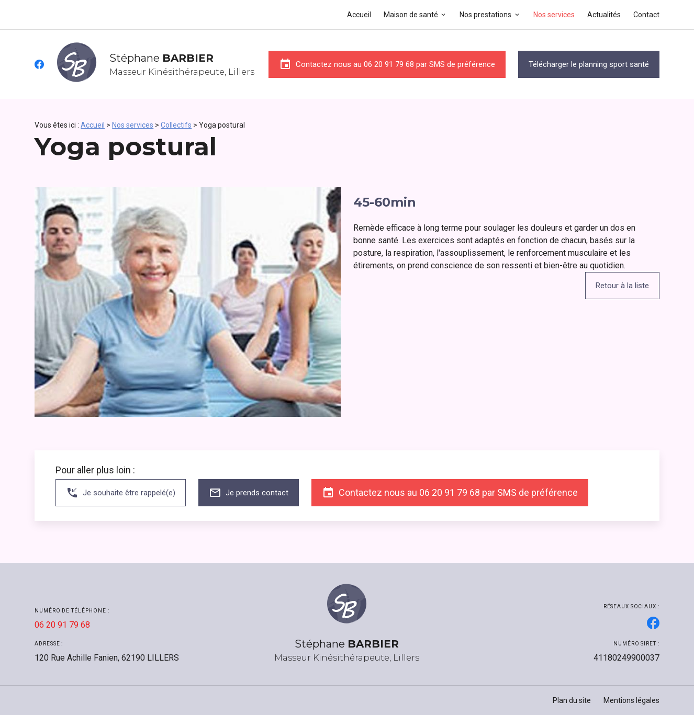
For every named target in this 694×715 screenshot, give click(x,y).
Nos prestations (485, 14)
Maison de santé (411, 14)
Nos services (554, 14)
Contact (646, 14)
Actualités (604, 14)
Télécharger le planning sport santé (589, 64)
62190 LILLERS (107, 658)
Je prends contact (248, 492)
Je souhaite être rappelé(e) (120, 492)
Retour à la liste (622, 285)
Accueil (359, 14)
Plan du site (572, 700)
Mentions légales (631, 700)
